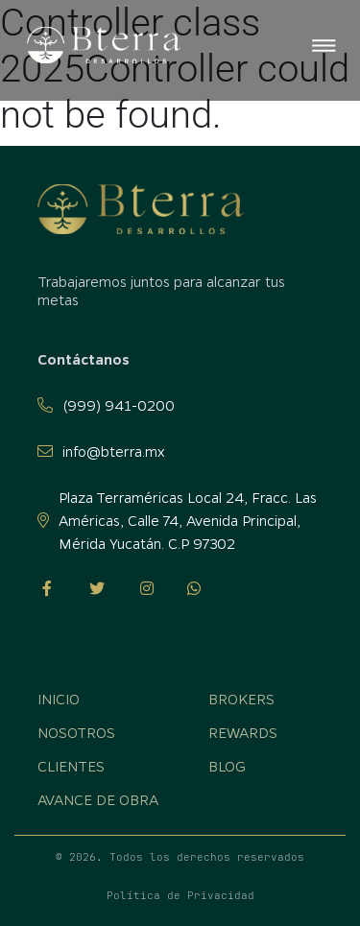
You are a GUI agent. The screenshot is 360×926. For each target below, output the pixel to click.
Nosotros (76, 732)
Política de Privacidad (180, 895)
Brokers (241, 698)
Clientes (71, 765)
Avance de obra (97, 799)
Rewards (242, 732)
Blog (227, 765)
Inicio (58, 698)
